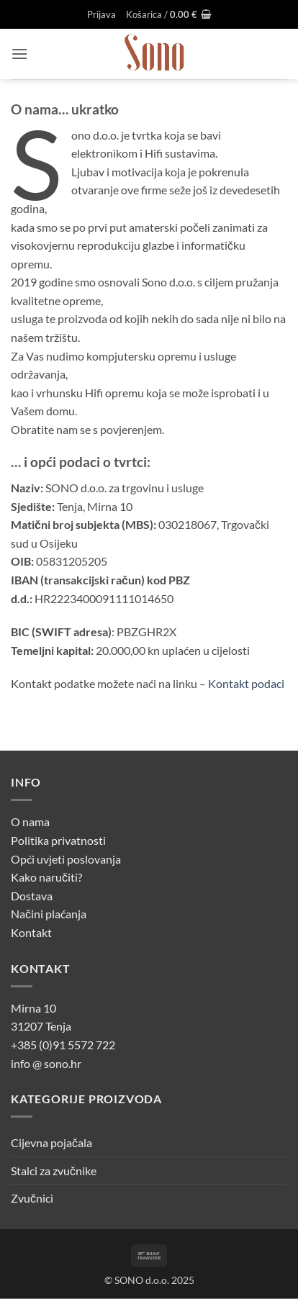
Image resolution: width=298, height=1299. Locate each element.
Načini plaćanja (48, 913)
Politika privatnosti (58, 840)
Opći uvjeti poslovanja (66, 859)
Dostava (32, 895)
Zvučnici (32, 1198)
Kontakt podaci (246, 683)
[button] (101, 14)
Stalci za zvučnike (53, 1170)
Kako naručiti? (46, 877)
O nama (30, 821)
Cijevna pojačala (51, 1142)
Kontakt (31, 932)
